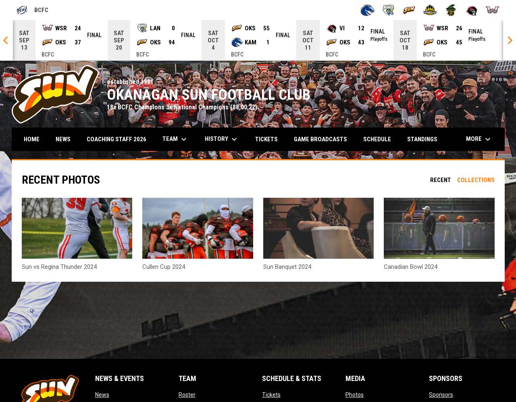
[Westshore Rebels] (492, 10)
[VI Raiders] (471, 10)
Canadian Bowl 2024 (410, 266)
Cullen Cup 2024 (163, 266)
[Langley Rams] (388, 10)
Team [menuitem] (175, 139)
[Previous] (6, 40)
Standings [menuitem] (422, 139)
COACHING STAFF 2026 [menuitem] (116, 139)
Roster (187, 395)
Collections (476, 180)
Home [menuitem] (32, 139)
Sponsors (441, 395)
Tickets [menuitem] (266, 139)
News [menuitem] (63, 139)
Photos (354, 395)
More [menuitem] (479, 139)
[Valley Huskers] (450, 10)
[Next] (509, 40)
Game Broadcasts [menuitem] (320, 139)
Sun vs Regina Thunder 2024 (59, 266)
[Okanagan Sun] (409, 10)
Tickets (271, 395)
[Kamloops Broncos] (367, 10)
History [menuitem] (222, 139)
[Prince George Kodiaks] (429, 10)
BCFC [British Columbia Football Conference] (32, 10)
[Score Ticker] (258, 40)
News (102, 395)
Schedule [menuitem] (380, 139)
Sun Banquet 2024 (287, 266)
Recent (440, 180)
